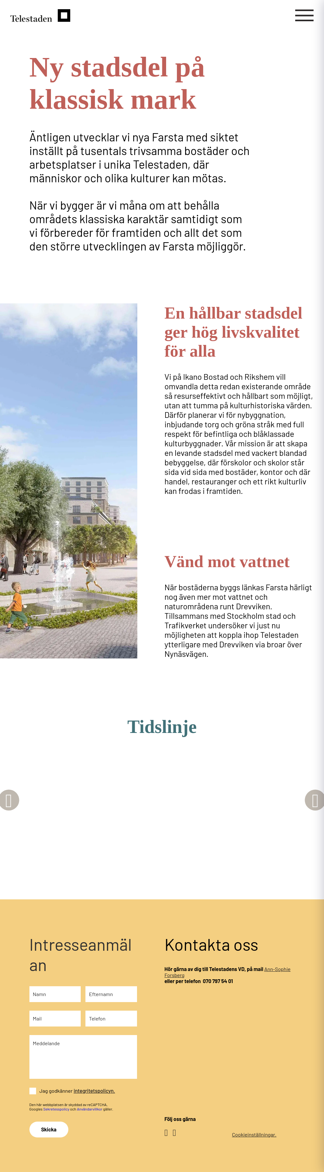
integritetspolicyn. (94, 1091)
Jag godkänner (77, 1091)
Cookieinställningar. (254, 1134)
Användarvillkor (89, 1109)
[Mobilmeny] (304, 15)
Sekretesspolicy (56, 1109)
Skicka (48, 1129)
